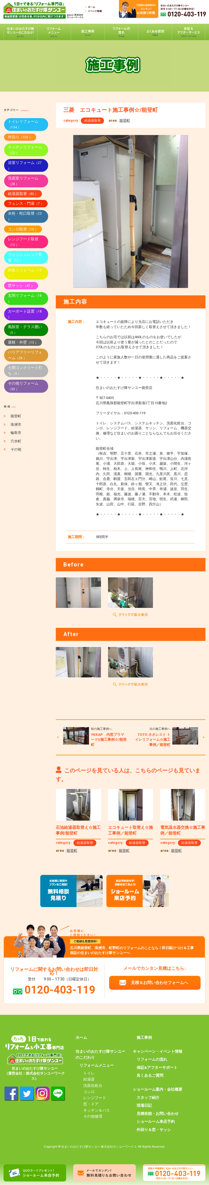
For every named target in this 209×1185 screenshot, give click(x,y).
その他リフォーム (23, 386)
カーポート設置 (25, 314)
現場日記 (144, 1105)
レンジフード (94, 1098)
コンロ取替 (23, 229)
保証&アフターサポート (157, 1067)
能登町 (124, 120)
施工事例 (144, 1037)
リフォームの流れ (152, 1059)
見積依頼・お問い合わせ (158, 1113)
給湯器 (89, 1079)
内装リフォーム (25, 273)
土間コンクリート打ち (25, 370)
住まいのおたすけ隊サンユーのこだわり (100, 1054)
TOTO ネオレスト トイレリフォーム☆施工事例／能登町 (152, 740)
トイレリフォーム (23, 124)
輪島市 (16, 433)
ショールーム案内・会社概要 (157, 1089)
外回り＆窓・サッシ (154, 1129)
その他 (16, 449)
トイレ (89, 1073)
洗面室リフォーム (23, 181)
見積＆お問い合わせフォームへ (159, 982)
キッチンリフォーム (25, 150)
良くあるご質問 (150, 1075)
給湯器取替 (92, 120)
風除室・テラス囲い (25, 330)
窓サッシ (21, 285)
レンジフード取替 (23, 242)
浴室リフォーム (25, 165)
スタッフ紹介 (148, 1097)
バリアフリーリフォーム (25, 355)
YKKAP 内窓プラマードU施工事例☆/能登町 (109, 740)
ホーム (81, 1037)
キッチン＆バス (96, 1110)
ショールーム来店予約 (156, 1121)
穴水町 (16, 441)
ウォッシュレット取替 (25, 257)
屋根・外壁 (23, 342)
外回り (20, 137)
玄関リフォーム (25, 298)
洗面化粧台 (92, 1085)
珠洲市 (16, 424)
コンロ (89, 1092)
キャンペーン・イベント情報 (157, 1051)
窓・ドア (91, 1104)
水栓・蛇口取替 (25, 216)
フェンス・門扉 (26, 203)
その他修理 (92, 1116)
